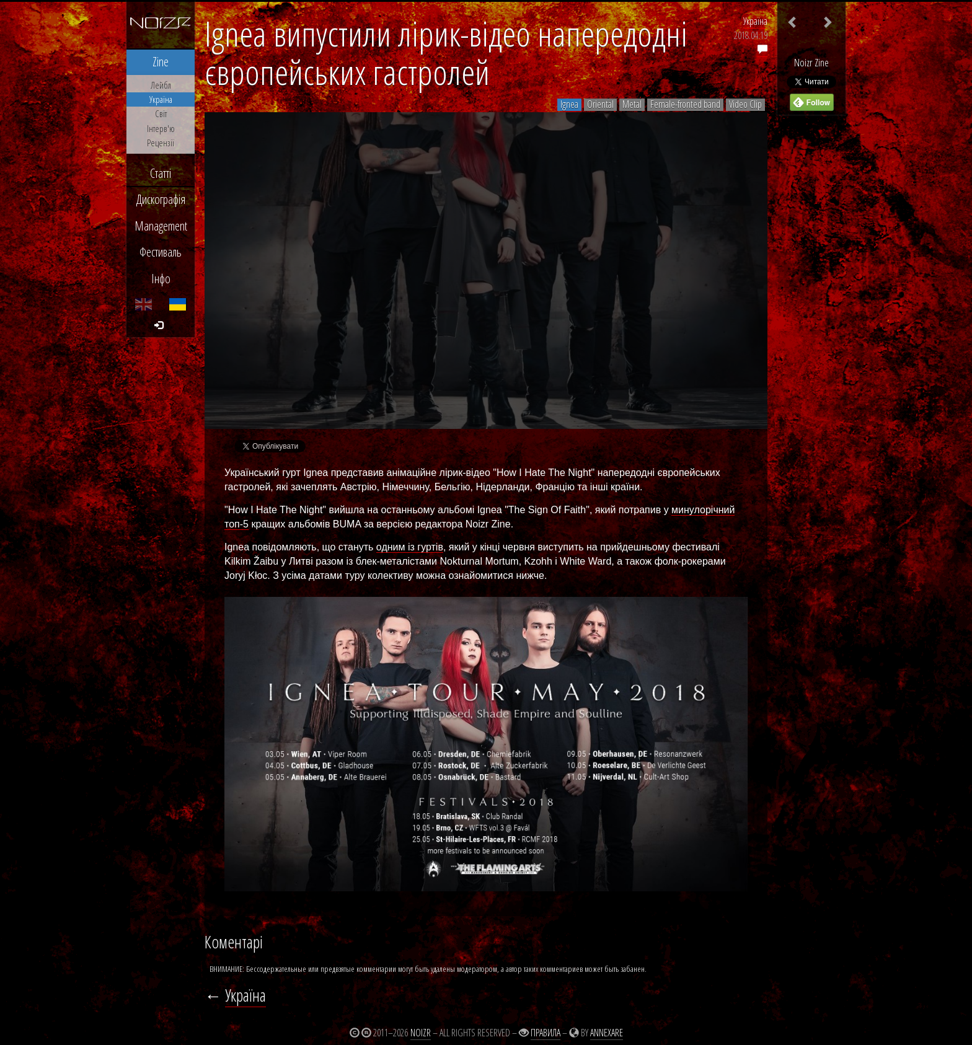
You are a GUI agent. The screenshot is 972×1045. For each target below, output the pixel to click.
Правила (545, 1032)
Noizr (420, 1032)
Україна (755, 21)
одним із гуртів (409, 547)
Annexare (606, 1032)
